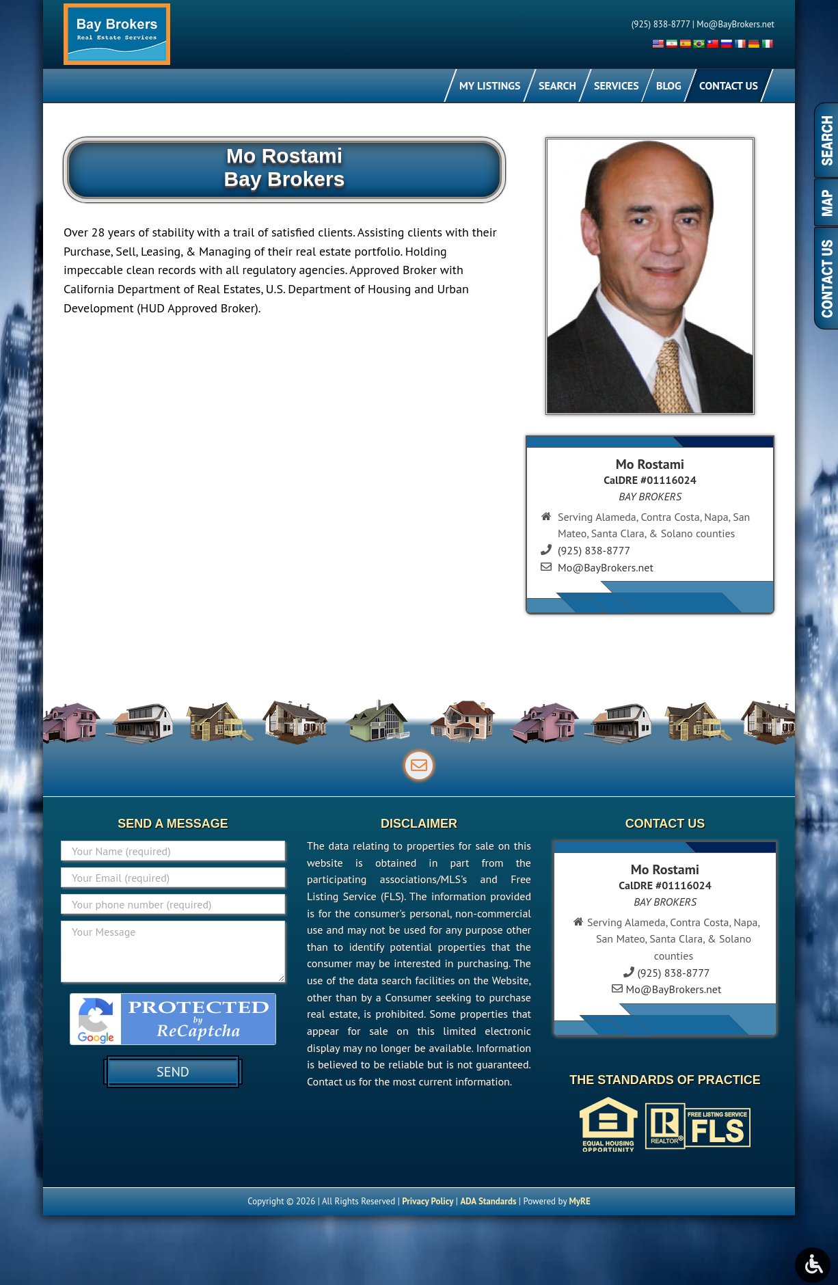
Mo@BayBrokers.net (735, 24)
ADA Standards (488, 1201)
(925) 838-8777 (661, 24)
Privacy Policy (427, 1201)
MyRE (579, 1201)
